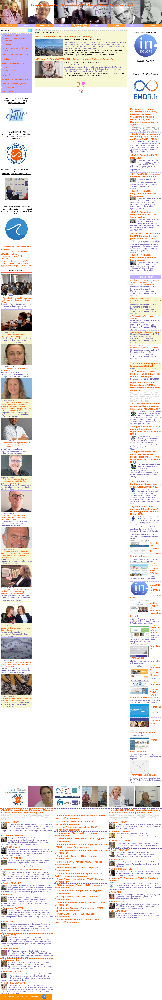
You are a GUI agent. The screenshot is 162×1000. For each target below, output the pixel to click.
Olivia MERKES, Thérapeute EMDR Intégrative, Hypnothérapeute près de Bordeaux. (16, 226)
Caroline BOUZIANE (12, 759)
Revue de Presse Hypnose (14, 72)
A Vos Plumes (8, 66)
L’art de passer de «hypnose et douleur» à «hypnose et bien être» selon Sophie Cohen (14, 598)
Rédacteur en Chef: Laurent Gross (81, 993)
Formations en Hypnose (155, 637)
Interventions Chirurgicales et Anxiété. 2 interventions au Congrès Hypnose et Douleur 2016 (15, 415)
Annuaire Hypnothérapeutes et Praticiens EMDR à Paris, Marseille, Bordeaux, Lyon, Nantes (144, 705)
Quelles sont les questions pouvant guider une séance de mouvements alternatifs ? (144, 354)
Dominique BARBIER (13, 932)
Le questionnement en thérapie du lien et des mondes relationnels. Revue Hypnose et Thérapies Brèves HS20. (145, 401)
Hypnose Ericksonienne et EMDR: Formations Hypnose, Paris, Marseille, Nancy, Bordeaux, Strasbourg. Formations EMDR (143, 267)
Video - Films (8, 63)
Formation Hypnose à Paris (145, 32)
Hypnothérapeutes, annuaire (141, 700)
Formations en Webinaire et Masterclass (14, 39)
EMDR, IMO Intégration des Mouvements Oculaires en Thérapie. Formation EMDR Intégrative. (27, 736)
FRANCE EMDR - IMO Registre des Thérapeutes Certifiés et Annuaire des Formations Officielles (16, 117)
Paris (1, 990)
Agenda (98, 25)
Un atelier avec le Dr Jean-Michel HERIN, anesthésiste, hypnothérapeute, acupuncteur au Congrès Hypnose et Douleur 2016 (15, 524)
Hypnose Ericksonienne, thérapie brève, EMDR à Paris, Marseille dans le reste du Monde (145, 337)
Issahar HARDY (10, 746)
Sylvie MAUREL (10, 883)
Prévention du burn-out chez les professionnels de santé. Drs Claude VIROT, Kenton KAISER (15, 451)
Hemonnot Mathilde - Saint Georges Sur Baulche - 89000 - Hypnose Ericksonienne (80, 768)
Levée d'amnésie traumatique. (17, 959)
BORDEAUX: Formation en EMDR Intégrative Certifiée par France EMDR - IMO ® (144, 128)
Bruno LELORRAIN (12, 782)
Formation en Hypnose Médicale (155, 600)
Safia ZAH (7, 846)
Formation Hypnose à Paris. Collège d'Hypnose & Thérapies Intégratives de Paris (16, 85)
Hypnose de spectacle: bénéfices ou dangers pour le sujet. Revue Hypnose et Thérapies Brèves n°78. (16, 233)
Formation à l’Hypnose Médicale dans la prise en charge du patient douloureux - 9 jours (15, 268)
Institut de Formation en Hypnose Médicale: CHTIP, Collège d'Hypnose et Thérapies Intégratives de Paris (144, 551)
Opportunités (7, 78)
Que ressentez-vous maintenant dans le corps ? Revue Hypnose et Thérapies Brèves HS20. (143, 450)
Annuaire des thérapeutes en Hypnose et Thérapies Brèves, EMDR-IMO (145, 497)
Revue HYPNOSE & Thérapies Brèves (80, 25)
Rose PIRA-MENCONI (13, 906)
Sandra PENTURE (11, 806)
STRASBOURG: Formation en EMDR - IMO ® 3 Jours (144, 165)
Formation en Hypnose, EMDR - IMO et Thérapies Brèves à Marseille (155, 620)
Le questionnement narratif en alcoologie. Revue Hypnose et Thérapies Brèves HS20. (145, 378)
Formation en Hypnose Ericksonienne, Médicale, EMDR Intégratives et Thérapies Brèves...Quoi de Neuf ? (82, 5)
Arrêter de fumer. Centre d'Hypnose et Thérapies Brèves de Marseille (16, 669)
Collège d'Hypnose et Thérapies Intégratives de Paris (155, 541)
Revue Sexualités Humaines (14, 51)
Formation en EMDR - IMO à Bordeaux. (21, 793)
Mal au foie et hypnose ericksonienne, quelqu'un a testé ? (143, 305)
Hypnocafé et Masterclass (13, 57)
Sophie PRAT (9, 859)
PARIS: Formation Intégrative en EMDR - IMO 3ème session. (144, 238)
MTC (119, 72)
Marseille (7, 990)
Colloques (6, 54)
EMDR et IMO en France (155, 559)
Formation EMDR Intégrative (146, 72)
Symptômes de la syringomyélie (144, 296)
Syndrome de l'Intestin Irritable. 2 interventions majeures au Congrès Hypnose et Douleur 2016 (15, 487)
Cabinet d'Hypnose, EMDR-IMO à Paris (155, 507)
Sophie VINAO (10, 819)
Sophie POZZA (10, 919)
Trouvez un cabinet (95, 991)
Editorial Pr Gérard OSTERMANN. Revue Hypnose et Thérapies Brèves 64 (73, 59)
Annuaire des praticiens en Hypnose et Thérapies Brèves (155, 488)
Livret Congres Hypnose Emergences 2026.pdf (144, 318)
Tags (44, 29)
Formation (134, 322)
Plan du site (73, 987)
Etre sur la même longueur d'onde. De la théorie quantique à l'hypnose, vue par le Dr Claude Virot (16, 634)
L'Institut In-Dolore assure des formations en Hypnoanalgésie (142, 593)
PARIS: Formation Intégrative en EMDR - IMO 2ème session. (144, 199)
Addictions (68, 50)
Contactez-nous (16, 239)
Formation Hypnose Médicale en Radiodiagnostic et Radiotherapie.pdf (144, 327)
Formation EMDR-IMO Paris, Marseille (26, 996)
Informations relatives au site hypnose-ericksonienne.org (81, 994)
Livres (133, 25)
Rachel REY (85, 74)
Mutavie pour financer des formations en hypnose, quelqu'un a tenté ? (144, 274)
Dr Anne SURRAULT (80, 50)
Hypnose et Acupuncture (107, 72)
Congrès (27, 25)
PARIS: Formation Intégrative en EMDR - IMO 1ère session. (144, 182)
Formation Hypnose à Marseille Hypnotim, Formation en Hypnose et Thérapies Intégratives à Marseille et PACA (16, 184)
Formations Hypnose (12, 35)
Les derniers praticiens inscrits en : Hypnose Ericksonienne (78, 738)
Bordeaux (21, 990)
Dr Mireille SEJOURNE (88, 72)
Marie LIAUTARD (11, 770)
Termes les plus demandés (81, 997)
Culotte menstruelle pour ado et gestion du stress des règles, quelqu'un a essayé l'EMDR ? (143, 261)
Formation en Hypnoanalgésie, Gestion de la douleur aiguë (14, 303)
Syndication (85, 987)
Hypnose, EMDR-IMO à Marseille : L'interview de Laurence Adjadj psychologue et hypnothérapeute (16, 561)
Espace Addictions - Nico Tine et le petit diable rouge (63, 36)
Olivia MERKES (10, 872)
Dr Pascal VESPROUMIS (98, 50)
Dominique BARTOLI (13, 832)
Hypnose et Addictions (101, 52)
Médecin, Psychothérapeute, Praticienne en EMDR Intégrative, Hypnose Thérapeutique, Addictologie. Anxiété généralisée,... (136, 787)
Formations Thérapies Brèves (15, 69)
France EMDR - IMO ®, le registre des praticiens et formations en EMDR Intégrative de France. (133, 736)
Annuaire (115, 25)
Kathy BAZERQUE (12, 894)
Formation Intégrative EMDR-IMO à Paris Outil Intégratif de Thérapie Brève (16, 149)
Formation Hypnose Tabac (82, 52)
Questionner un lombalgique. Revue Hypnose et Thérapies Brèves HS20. (144, 425)
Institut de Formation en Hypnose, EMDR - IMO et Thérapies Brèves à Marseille (144, 630)
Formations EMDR (62, 25)
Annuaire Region (10, 75)
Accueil (9, 25)
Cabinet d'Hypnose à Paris (140, 665)
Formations (44, 25)
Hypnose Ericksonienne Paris (155, 671)
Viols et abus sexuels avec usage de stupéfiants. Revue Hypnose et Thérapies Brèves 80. (25, 942)
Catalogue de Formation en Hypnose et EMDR (155, 526)
